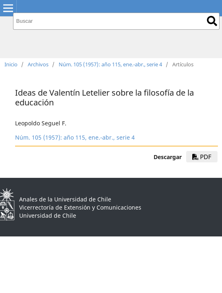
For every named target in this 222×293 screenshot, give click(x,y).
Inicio (11, 64)
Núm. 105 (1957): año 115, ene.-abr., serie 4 (110, 64)
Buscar (212, 21)
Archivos (38, 64)
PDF (201, 157)
